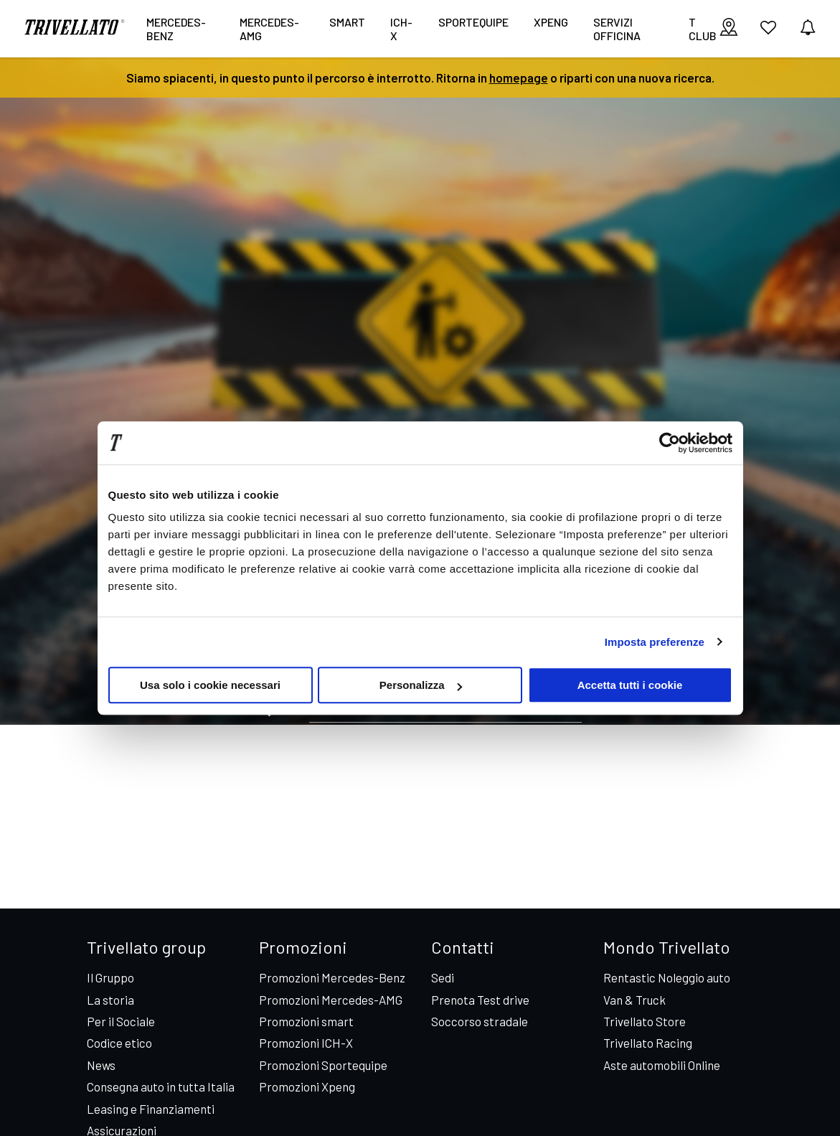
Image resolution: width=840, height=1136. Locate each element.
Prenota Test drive (480, 999)
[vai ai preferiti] (768, 33)
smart (347, 22)
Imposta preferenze (654, 642)
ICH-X (401, 28)
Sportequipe (473, 22)
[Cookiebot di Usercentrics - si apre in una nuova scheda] (669, 443)
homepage (518, 77)
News (101, 1065)
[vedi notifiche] (807, 28)
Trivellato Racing (647, 1043)
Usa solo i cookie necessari (210, 685)
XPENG (551, 22)
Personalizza (420, 685)
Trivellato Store (644, 1021)
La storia (110, 999)
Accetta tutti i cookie (630, 685)
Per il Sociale (121, 1021)
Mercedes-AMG (269, 28)
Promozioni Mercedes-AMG (330, 999)
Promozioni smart (306, 1021)
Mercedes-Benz (176, 28)
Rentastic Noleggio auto (666, 977)
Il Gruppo (110, 977)
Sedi (442, 977)
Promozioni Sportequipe (323, 1065)
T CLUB (703, 28)
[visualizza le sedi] (729, 28)
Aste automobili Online (661, 1065)
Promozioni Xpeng (307, 1086)
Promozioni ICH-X (306, 1043)
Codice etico (119, 1043)
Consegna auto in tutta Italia (161, 1086)
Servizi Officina (617, 28)
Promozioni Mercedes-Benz (332, 977)
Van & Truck (634, 999)
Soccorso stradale (479, 1021)
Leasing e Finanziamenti (150, 1109)
